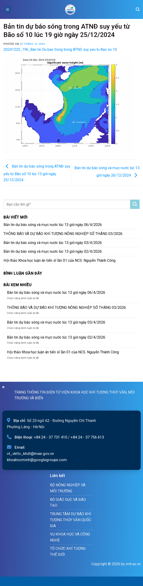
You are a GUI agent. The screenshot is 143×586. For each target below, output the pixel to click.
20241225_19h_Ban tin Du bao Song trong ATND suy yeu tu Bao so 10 (60, 49)
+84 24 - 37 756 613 (87, 437)
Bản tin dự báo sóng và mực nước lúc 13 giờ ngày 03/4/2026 (52, 242)
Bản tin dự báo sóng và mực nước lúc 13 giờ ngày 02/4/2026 (52, 251)
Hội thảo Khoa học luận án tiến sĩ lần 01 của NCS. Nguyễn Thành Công (59, 260)
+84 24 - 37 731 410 (50, 437)
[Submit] (135, 204)
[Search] (138, 9)
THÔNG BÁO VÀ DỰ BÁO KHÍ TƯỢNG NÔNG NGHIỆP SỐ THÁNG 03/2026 (62, 233)
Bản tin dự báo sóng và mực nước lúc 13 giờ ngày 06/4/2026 (52, 224)
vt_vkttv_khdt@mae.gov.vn (30, 453)
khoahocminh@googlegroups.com (37, 459)
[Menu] (7, 9)
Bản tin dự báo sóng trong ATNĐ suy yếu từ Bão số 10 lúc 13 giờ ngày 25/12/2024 (36, 173)
